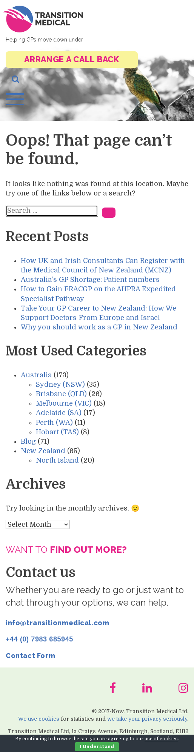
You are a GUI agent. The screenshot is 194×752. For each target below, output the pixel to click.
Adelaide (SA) (59, 413)
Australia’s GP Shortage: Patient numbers (90, 279)
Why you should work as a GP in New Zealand (99, 327)
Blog (28, 441)
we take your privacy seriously (147, 719)
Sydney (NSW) (60, 384)
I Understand (97, 746)
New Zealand (43, 451)
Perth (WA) (54, 422)
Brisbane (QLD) (61, 394)
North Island (57, 460)
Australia (36, 375)
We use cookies (38, 719)
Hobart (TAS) (57, 432)
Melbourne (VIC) (64, 403)
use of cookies (161, 738)
